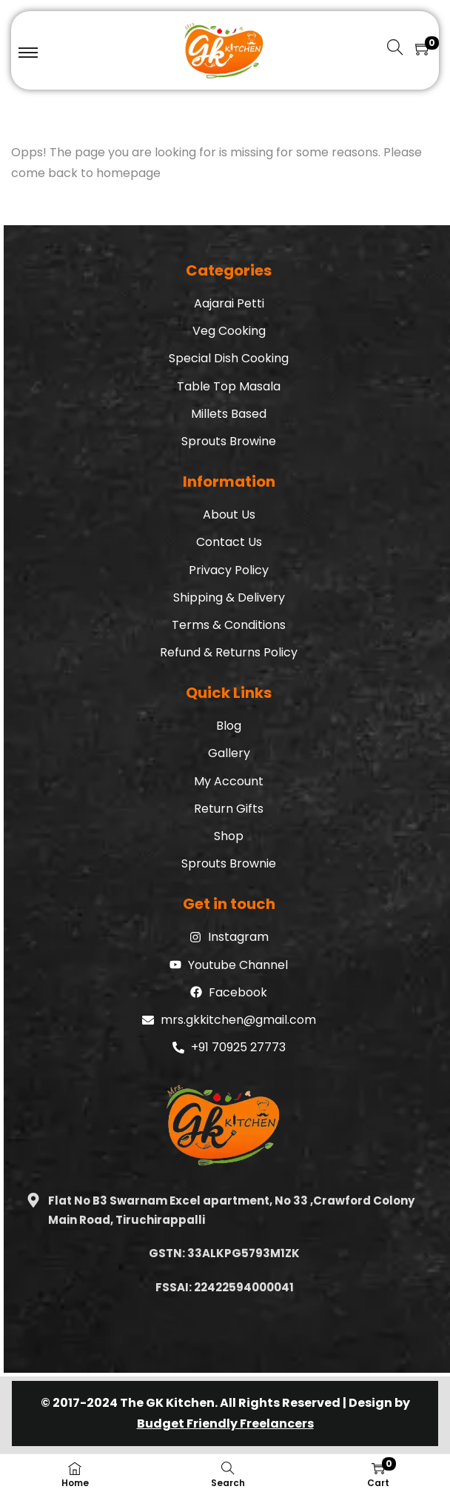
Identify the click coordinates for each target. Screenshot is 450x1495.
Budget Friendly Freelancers (225, 1423)
